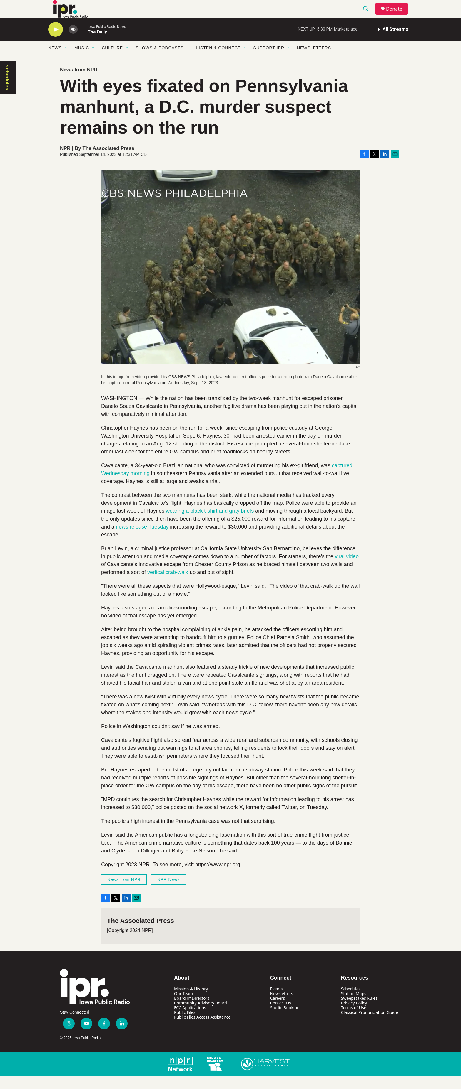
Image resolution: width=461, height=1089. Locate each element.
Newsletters (314, 61)
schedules (7, 90)
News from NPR (79, 83)
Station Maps (353, 1006)
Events (276, 1002)
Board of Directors (191, 1011)
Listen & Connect (218, 61)
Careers (277, 1011)
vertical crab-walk (167, 585)
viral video (347, 570)
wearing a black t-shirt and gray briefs (210, 524)
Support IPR (268, 61)
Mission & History (191, 1002)
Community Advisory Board (200, 1016)
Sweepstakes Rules (359, 1011)
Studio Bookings (286, 1021)
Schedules (350, 1002)
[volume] (73, 42)
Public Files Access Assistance (202, 1030)
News (55, 61)
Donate (398, 15)
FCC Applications (190, 1021)
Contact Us (280, 1016)
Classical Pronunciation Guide (369, 1025)
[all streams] (392, 42)
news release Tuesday (142, 540)
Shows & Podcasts (159, 61)
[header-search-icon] (368, 15)
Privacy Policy (354, 1016)
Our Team (183, 1006)
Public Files (184, 1025)
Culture (112, 61)
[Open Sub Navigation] (66, 61)
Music (81, 61)
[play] (55, 42)
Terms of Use (353, 1021)
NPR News (168, 892)
